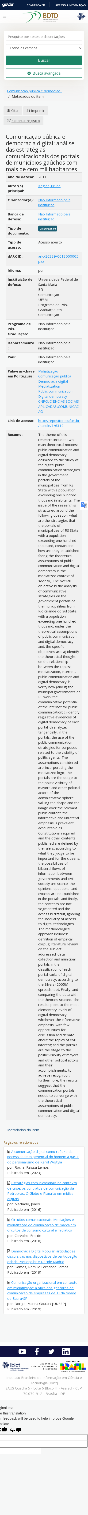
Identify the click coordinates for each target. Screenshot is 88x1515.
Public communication (55, 391)
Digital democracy (52, 396)
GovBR (8, 5)
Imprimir (38, 110)
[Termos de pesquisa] (44, 37)
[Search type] (44, 48)
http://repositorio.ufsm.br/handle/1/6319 (59, 423)
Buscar (44, 60)
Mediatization (49, 386)
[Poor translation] (16, 1430)
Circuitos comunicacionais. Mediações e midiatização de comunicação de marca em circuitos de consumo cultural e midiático (41, 1224)
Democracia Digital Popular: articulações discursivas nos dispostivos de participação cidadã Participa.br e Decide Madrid (42, 1256)
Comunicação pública (54, 376)
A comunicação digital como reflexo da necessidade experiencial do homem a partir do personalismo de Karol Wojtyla (43, 1156)
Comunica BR (36, 5)
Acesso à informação (70, 5)
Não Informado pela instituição (54, 202)
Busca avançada (44, 73)
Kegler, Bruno (49, 185)
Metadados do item (23, 1129)
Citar (15, 110)
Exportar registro (25, 120)
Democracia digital (53, 381)
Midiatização (48, 371)
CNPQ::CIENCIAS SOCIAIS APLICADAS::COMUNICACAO (58, 406)
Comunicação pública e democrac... (34, 91)
